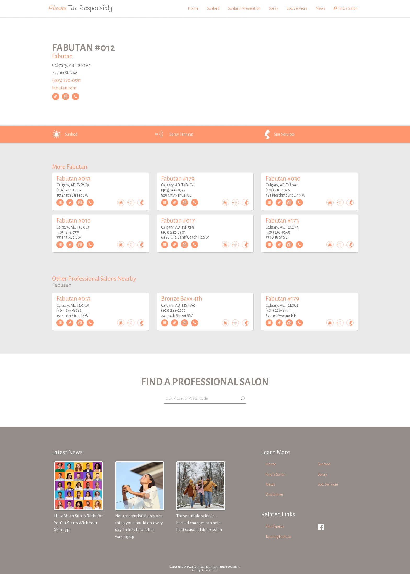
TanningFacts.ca (278, 536)
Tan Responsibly (80, 8)
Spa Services (297, 8)
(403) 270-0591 (66, 80)
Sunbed (213, 8)
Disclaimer (274, 494)
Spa (277, 134)
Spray (273, 8)
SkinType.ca (274, 526)
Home (193, 8)
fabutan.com (64, 87)
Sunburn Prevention (244, 8)
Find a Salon (346, 8)
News (320, 8)
